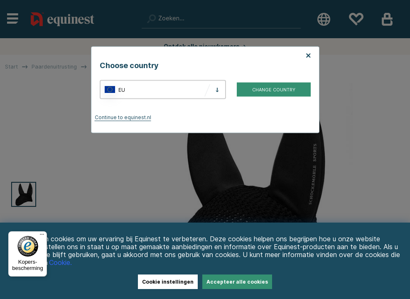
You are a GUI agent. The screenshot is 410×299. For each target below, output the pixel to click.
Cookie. (60, 263)
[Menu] (42, 236)
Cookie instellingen (168, 282)
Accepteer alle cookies (237, 282)
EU (121, 89)
